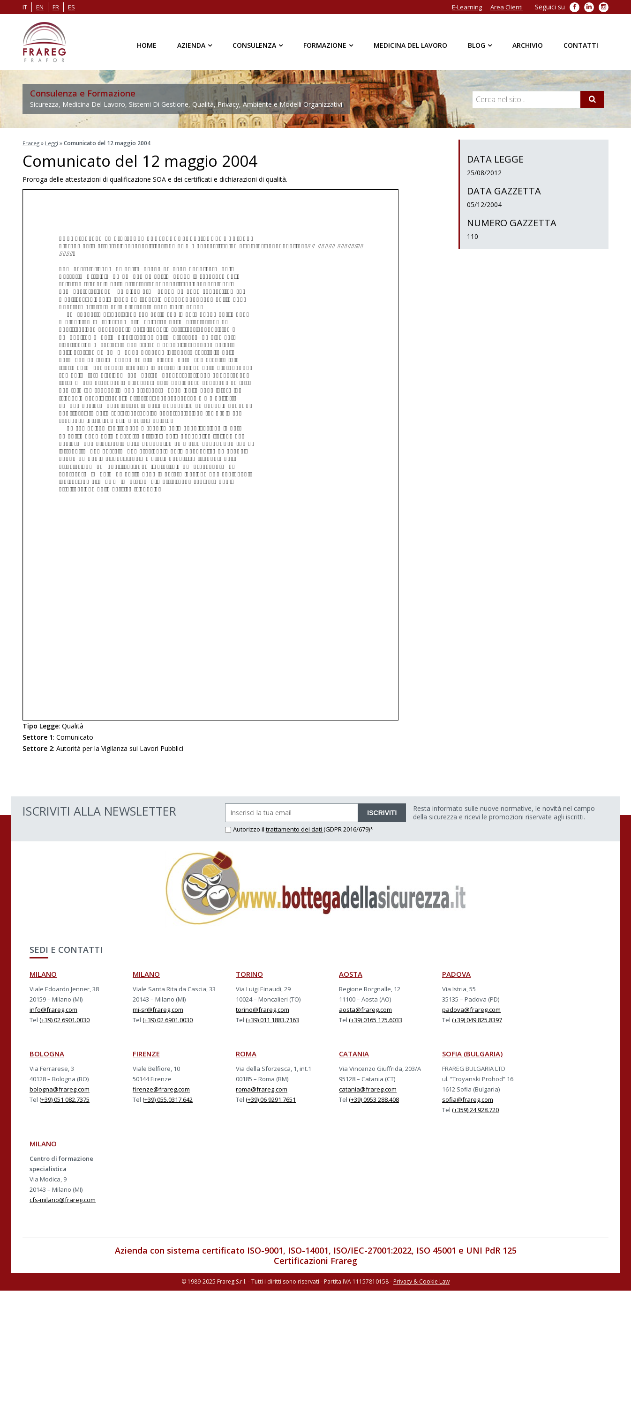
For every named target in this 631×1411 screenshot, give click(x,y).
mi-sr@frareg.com (158, 1008)
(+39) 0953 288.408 (374, 1098)
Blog (476, 45)
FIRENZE (146, 1052)
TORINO (249, 973)
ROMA (246, 1052)
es (71, 7)
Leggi (52, 143)
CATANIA (354, 1052)
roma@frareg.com (261, 1088)
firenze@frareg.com (161, 1088)
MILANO (43, 973)
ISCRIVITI (382, 812)
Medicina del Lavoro (410, 45)
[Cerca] (592, 99)
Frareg (31, 143)
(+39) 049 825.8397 (477, 1019)
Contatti (580, 45)
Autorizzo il (245, 828)
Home (147, 45)
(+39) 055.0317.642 (168, 1098)
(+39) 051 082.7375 (64, 1098)
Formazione (324, 45)
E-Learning (467, 7)
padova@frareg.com (471, 1008)
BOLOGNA (47, 1052)
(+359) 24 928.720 (475, 1109)
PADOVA (456, 973)
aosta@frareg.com (365, 1008)
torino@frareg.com (262, 1008)
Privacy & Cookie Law (421, 1280)
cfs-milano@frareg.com (63, 1199)
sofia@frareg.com (467, 1098)
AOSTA (350, 973)
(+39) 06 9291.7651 (271, 1098)
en (40, 7)
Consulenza (254, 45)
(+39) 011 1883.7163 (272, 1019)
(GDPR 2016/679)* (348, 828)
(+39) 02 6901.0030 (64, 1019)
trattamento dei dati (294, 828)
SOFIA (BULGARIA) (472, 1052)
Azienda (191, 45)
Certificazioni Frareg (315, 1259)
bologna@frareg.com (60, 1088)
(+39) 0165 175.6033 (375, 1019)
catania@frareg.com (368, 1088)
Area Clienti (506, 7)
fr (56, 7)
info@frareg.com (53, 1008)
